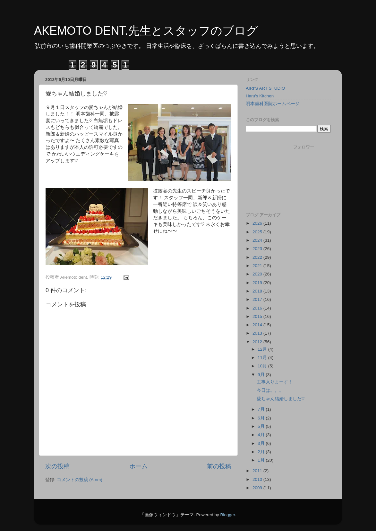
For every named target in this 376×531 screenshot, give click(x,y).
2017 (257, 299)
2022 (257, 257)
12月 (263, 349)
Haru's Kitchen (260, 96)
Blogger (227, 514)
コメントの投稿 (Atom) (79, 479)
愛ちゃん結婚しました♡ (280, 398)
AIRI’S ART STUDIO (265, 88)
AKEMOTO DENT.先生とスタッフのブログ (146, 30)
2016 (257, 308)
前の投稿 (219, 466)
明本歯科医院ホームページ (273, 103)
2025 (257, 232)
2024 (257, 240)
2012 (257, 341)
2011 (257, 470)
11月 (263, 357)
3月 (262, 443)
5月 (262, 426)
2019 (257, 282)
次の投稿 (57, 466)
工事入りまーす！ (275, 382)
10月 (263, 366)
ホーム (138, 466)
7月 (262, 409)
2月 (262, 451)
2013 (257, 333)
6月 (262, 418)
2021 (257, 265)
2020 (257, 274)
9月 (262, 374)
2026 (257, 223)
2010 (257, 479)
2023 (257, 248)
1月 (262, 460)
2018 (257, 291)
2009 (257, 487)
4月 (262, 434)
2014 (257, 324)
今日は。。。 (270, 390)
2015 (257, 316)
